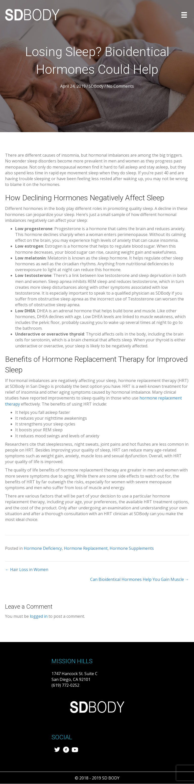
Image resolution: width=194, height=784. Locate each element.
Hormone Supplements (132, 548)
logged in (38, 616)
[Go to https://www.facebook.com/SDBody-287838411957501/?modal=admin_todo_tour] (66, 750)
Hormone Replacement (86, 548)
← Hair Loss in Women (26, 569)
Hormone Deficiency (43, 548)
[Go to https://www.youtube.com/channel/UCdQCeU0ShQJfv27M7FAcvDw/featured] (75, 750)
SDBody (96, 86)
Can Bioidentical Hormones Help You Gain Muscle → (139, 579)
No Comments (120, 86)
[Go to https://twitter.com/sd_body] (57, 750)
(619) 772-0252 (65, 685)
